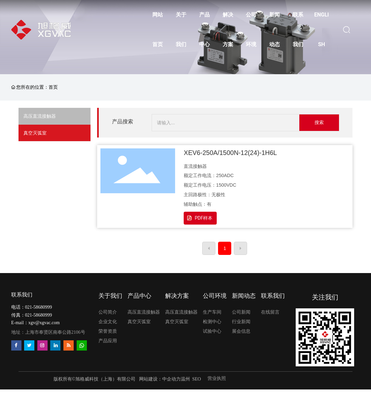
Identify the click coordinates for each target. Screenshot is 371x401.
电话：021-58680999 (31, 307)
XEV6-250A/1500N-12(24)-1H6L (230, 152)
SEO (196, 379)
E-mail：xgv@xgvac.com (35, 322)
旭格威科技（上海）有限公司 (105, 379)
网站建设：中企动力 (159, 379)
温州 (185, 379)
